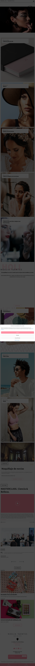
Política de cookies (17, 340)
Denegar (17, 335)
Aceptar (17, 332)
